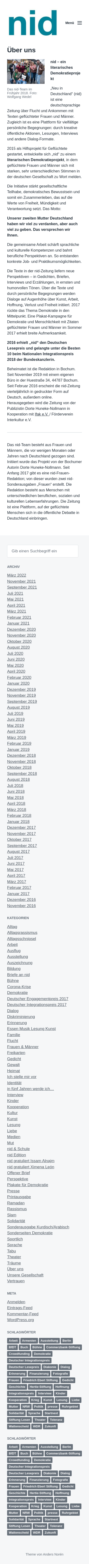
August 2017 (18, 851)
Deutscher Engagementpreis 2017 (37, 999)
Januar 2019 (18, 749)
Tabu (11, 1251)
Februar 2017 (19, 887)
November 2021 (21, 581)
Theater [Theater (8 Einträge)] (40, 1419)
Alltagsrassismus (22, 932)
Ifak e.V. (42, 414)
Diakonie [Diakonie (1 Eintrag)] (49, 1367)
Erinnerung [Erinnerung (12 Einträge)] (17, 1373)
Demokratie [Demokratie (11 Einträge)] (42, 1354)
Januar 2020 (18, 683)
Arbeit (12, 944)
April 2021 (16, 605)
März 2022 (16, 575)
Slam (11, 1215)
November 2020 (21, 635)
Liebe (12, 1131)
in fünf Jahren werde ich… (30, 1089)
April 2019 (16, 731)
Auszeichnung (20, 963)
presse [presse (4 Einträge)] (53, 1406)
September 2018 (22, 773)
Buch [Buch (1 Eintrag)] (24, 1347)
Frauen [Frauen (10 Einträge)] (14, 1380)
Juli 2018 (15, 785)
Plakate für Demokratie (27, 1185)
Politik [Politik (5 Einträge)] (38, 1406)
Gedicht (14, 1059)
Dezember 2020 (21, 629)
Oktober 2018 (19, 767)
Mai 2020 (15, 665)
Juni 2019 (16, 719)
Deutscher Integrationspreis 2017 (36, 1004)
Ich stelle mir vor (22, 1077)
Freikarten (16, 1053)
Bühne (13, 980)
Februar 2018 (19, 815)
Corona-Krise (19, 987)
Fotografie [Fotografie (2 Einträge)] (60, 1373)
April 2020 (16, 671)
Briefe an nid (18, 975)
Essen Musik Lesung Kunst (31, 1028)
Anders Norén (53, 1554)
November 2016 (21, 906)
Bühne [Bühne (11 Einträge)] (37, 1347)
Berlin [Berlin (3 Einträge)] (66, 1340)
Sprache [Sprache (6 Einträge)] (34, 1413)
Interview (15, 1095)
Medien (13, 1137)
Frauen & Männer (22, 1047)
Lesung (13, 1125)
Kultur (12, 1113)
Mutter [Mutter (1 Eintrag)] (13, 1406)
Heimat (13, 1071)
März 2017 (16, 882)
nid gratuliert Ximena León (30, 1167)
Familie (13, 1035)
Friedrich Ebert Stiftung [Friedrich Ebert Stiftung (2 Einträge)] (40, 1380)
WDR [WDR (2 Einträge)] (36, 1426)
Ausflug (14, 951)
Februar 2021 (19, 617)
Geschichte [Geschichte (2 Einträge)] (17, 1387)
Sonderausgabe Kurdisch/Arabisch (38, 1227)
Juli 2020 (15, 653)
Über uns (15, 1269)
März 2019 (16, 737)
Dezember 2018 (21, 755)
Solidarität (16, 1221)
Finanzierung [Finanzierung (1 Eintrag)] (39, 1373)
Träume (14, 1263)
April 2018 (16, 803)
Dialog (13, 1011)
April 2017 (16, 875)
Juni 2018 (16, 791)
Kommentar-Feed (22, 1314)
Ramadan (16, 1203)
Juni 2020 (16, 659)
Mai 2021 (15, 599)
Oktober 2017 (19, 839)
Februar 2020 (19, 677)
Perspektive (17, 1179)
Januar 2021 (18, 623)
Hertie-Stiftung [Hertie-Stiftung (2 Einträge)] (40, 1387)
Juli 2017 (15, 857)
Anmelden (16, 1302)
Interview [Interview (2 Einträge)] (44, 1393)
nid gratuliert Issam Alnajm (30, 1161)
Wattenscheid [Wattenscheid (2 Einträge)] (19, 1426)
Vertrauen (16, 1281)
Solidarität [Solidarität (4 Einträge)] (16, 1413)
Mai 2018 (15, 797)
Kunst (12, 1119)
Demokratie (17, 992)
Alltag (12, 927)
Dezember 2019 (21, 689)
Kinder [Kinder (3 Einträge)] (61, 1393)
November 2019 (21, 695)
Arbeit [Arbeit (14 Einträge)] (13, 1340)
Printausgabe (19, 1197)
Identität (14, 1083)
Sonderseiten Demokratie (30, 1233)
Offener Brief (18, 1173)
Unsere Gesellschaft (25, 1275)
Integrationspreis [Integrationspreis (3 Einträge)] (21, 1393)
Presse (13, 1191)
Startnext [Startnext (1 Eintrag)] (51, 1413)
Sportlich (15, 1239)
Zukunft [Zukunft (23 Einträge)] (50, 1426)
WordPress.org (20, 1320)
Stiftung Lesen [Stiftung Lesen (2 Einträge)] (19, 1419)
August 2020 (18, 647)
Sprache (14, 1245)
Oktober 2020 (19, 641)
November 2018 (21, 761)
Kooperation (18, 1107)
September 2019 (22, 701)
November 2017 (21, 833)
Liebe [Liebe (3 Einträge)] (76, 1400)
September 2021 (22, 587)
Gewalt (13, 1065)
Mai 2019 (15, 725)
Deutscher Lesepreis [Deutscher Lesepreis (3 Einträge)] (24, 1367)
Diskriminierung (21, 1016)
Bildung (14, 968)
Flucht (12, 1041)
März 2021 (16, 611)
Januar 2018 (18, 821)
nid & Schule (18, 1149)
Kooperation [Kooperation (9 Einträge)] (18, 1400)
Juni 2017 (16, 863)
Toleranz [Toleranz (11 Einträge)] (56, 1419)
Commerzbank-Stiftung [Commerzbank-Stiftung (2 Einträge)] (63, 1347)
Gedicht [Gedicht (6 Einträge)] (68, 1380)
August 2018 (18, 779)
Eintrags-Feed (20, 1308)
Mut (10, 1143)
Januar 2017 (18, 894)
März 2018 (16, 809)
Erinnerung (17, 1023)
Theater (14, 1257)
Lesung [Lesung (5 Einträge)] (61, 1400)
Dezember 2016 (21, 899)
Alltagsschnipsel (21, 939)
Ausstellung (17, 956)
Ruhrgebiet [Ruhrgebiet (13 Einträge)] (70, 1406)
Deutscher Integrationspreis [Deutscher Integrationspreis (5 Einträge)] (29, 1360)
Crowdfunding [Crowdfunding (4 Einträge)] (19, 1354)
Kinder (13, 1101)
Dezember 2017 (21, 827)
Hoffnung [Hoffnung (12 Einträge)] (62, 1387)
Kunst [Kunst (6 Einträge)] (47, 1400)
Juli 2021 (15, 593)
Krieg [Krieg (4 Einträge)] (35, 1400)
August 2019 (18, 707)
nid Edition (16, 1155)
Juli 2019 (15, 713)
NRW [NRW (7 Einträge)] (26, 1406)
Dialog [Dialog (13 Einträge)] (65, 1367)
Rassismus (17, 1209)
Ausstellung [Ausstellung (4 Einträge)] (49, 1340)
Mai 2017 (15, 870)
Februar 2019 (19, 743)
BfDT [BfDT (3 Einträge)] (12, 1347)
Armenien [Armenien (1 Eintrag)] (29, 1340)
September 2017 (22, 845)
